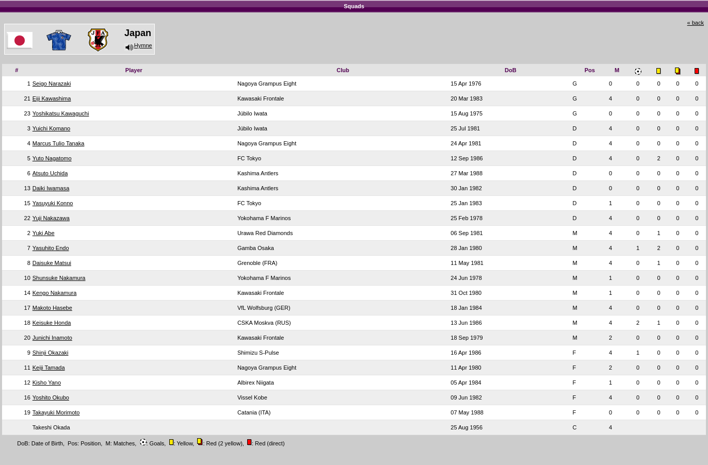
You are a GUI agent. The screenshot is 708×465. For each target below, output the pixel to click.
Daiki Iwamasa (51, 188)
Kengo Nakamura (55, 293)
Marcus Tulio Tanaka (59, 143)
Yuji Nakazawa (51, 218)
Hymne (138, 45)
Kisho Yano (47, 382)
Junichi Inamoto (52, 338)
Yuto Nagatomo (52, 158)
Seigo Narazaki (52, 83)
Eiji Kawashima (52, 98)
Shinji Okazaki (51, 353)
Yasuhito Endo (51, 248)
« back (695, 23)
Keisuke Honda (52, 323)
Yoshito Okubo (51, 397)
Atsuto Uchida (50, 173)
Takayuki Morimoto (56, 412)
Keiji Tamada (49, 367)
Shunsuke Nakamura (59, 278)
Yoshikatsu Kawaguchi (61, 113)
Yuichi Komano (51, 128)
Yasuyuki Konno (53, 203)
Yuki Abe (44, 233)
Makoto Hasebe (52, 308)
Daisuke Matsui (52, 263)
